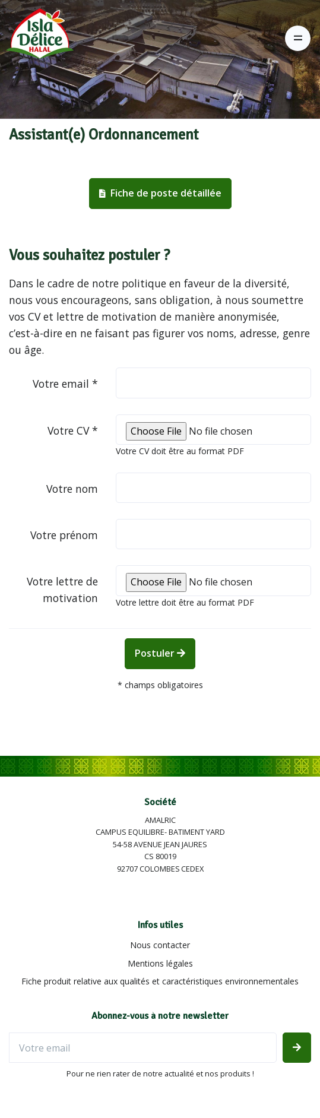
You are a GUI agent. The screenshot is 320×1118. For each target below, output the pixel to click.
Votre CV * (72, 430)
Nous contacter (160, 945)
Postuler (160, 653)
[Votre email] (143, 1048)
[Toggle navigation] (298, 38)
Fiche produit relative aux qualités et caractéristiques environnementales (160, 981)
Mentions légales (160, 963)
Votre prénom (64, 535)
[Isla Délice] (37, 38)
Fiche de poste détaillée (160, 192)
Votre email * (65, 383)
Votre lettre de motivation (62, 589)
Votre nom (72, 489)
